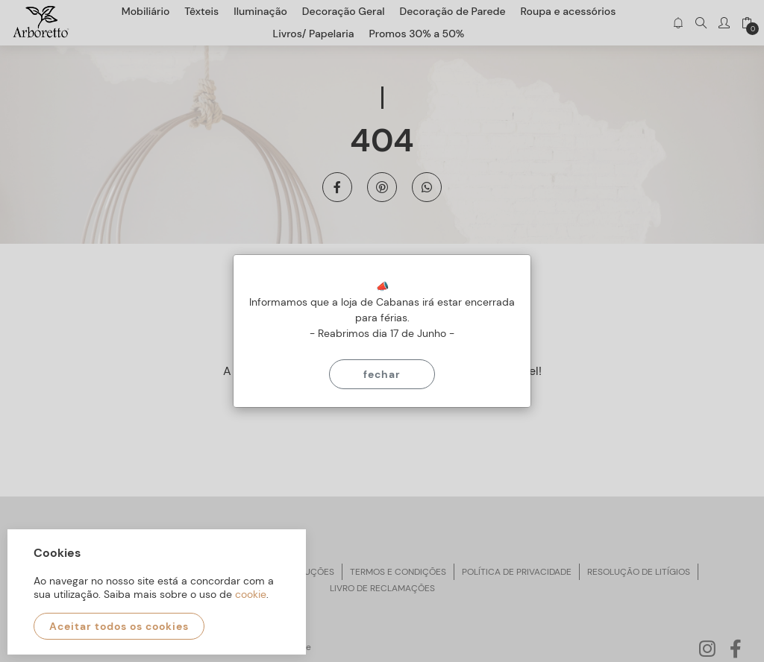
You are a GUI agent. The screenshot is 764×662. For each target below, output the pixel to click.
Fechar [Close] (382, 374)
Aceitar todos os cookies (119, 626)
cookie (250, 594)
